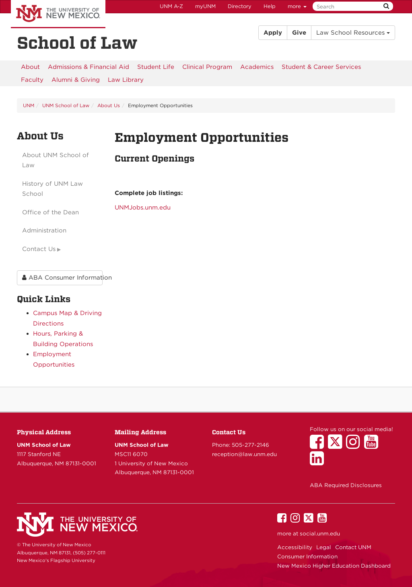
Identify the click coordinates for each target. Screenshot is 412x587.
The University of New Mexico (58, 14)
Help (270, 6)
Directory (239, 6)
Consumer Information (307, 556)
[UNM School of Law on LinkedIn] (319, 462)
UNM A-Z (171, 6)
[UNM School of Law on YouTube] (373, 445)
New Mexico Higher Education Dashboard (334, 565)
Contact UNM (353, 547)
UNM (28, 105)
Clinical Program (207, 67)
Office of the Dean (50, 212)
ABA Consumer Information (62, 277)
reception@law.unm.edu (244, 454)
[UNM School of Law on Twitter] (337, 445)
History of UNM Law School (52, 189)
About (30, 67)
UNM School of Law (65, 105)
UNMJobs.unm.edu (143, 207)
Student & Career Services (321, 67)
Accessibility (294, 547)
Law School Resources (353, 32)
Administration (44, 230)
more (297, 6)
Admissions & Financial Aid (88, 67)
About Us (108, 105)
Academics (257, 67)
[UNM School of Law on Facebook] (319, 445)
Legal (323, 547)
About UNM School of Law (55, 160)
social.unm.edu (320, 533)
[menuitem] (30, 66)
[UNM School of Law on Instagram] (355, 445)
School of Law (77, 43)
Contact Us (39, 249)
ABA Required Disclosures (346, 485)
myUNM (205, 6)
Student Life (155, 67)
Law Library (126, 79)
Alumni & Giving (76, 79)
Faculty (32, 79)
